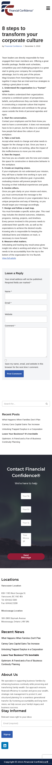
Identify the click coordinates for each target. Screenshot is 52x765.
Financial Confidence (13, 46)
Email (8, 303)
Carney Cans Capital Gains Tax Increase (21, 424)
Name (8, 291)
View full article (9, 258)
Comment (10, 325)
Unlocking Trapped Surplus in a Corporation (22, 429)
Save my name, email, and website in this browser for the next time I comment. (24, 365)
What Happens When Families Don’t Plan (21, 419)
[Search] (23, 404)
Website (8, 314)
